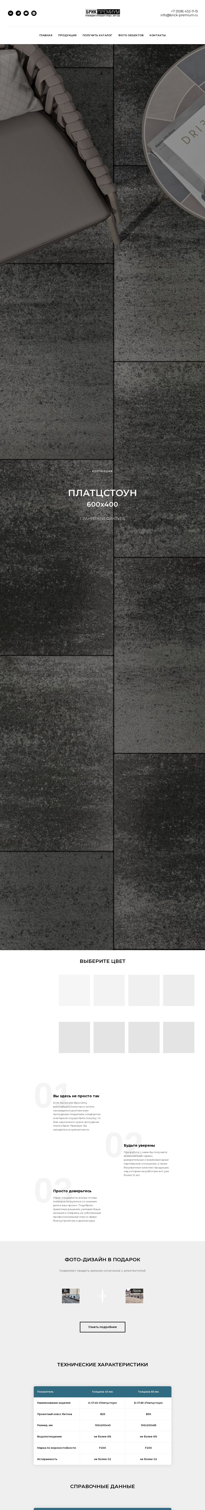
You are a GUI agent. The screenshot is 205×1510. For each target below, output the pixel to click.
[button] (102, 1380)
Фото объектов (131, 35)
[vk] (10, 13)
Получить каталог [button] (97, 35)
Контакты (158, 35)
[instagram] (34, 13)
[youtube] (26, 13)
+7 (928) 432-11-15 (184, 11)
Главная (45, 35)
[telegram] (18, 13)
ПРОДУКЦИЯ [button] (67, 35)
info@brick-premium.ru (179, 15)
